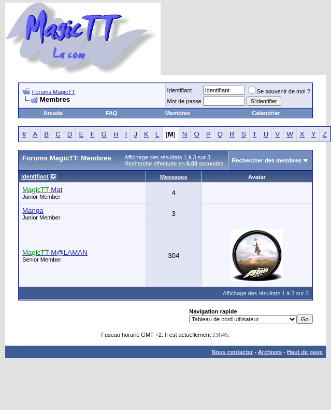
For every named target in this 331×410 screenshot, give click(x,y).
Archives (270, 352)
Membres (177, 113)
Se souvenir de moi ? (279, 91)
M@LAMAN (55, 252)
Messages (174, 177)
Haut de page (305, 352)
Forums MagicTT (53, 92)
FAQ (112, 113)
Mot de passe (184, 101)
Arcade (53, 113)
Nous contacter (232, 352)
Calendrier (266, 113)
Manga (33, 210)
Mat (42, 190)
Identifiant (179, 90)
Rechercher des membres (266, 160)
